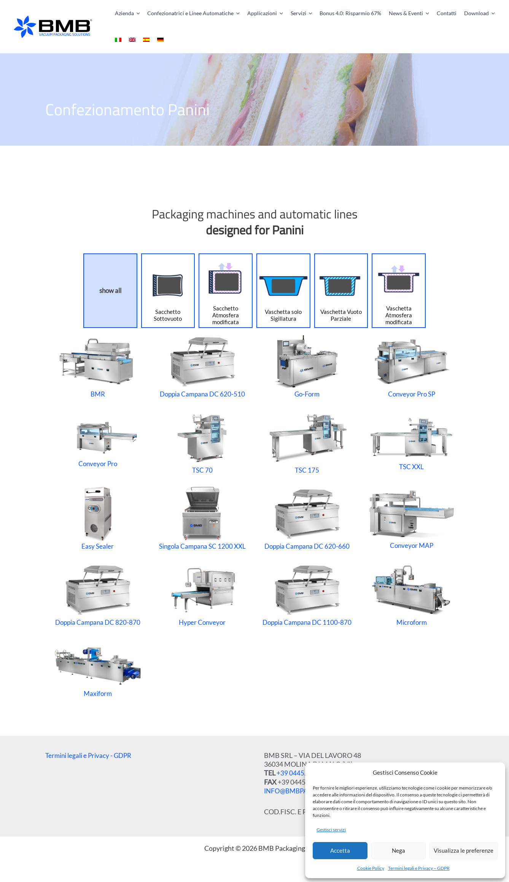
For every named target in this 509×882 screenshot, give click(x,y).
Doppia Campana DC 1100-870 (307, 594)
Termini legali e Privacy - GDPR (91, 755)
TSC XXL (411, 441)
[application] (135, 13)
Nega (398, 850)
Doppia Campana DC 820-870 (97, 594)
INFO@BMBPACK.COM (300, 790)
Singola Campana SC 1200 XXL (202, 518)
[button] (122, 13)
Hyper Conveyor (202, 594)
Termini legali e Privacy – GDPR (419, 868)
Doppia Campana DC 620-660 (306, 518)
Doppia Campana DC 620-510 (202, 365)
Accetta (340, 850)
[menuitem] (484, 13)
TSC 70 (202, 441)
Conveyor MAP (411, 517)
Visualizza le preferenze (463, 850)
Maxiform (97, 669)
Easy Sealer (98, 518)
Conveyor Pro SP (411, 365)
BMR (98, 365)
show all (110, 291)
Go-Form (307, 365)
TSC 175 (306, 441)
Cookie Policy (370, 868)
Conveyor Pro (97, 442)
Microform (411, 594)
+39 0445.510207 (303, 773)
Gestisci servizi (331, 830)
